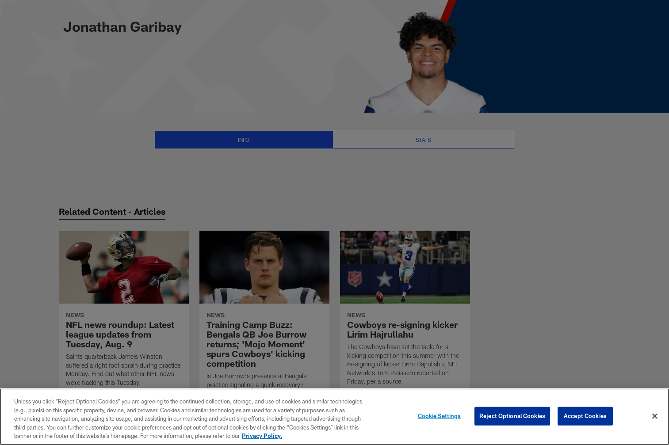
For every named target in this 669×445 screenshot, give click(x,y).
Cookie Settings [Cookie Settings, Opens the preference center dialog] (439, 415)
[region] (334, 416)
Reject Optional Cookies (512, 415)
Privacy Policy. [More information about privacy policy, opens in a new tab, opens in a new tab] (262, 435)
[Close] (655, 416)
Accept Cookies (585, 415)
